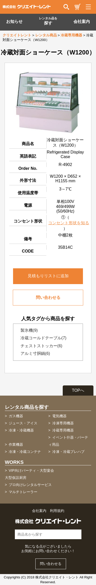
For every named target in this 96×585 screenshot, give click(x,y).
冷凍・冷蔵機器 (21, 430)
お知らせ (14, 21)
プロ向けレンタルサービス (30, 485)
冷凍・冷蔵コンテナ (25, 452)
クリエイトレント (17, 35)
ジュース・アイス (23, 423)
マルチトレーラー (23, 492)
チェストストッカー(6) (39, 346)
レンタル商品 (46, 35)
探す (48, 21)
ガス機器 (16, 416)
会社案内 (81, 21)
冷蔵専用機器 (71, 35)
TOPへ (78, 390)
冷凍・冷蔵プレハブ (68, 452)
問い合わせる (48, 297)
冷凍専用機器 (63, 423)
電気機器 (59, 416)
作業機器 (16, 444)
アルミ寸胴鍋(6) (33, 353)
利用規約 (57, 511)
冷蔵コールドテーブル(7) (42, 338)
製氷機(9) (27, 330)
